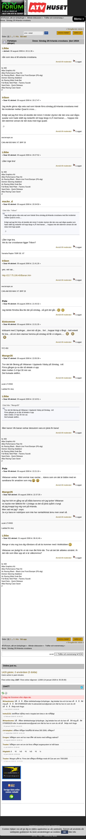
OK (64, 832)
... (13, 36)
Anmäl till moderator (64, 62)
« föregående (71, 29)
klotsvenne (8, 321)
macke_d (7, 201)
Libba (5, 48)
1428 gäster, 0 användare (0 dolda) (19, 672)
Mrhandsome (8, 701)
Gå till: (51, 654)
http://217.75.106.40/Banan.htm (16, 275)
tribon (5, 97)
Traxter (5, 744)
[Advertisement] (43, 613)
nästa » (81, 29)
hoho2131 (7, 714)
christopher (7, 730)
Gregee (6, 737)
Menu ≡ (79, 19)
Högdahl (6, 751)
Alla (17, 36)
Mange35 (7, 355)
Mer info (72, 832)
